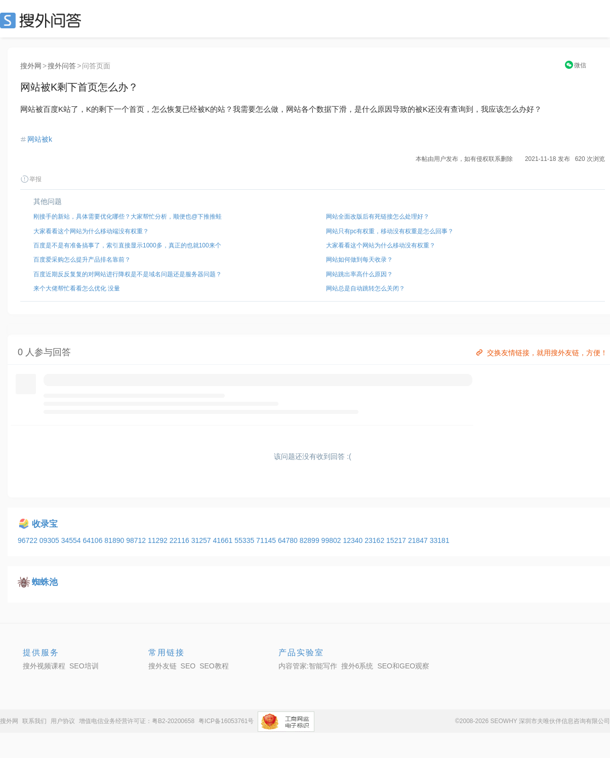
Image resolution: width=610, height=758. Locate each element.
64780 (289, 540)
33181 (440, 540)
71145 (267, 540)
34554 (72, 540)
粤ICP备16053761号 (226, 721)
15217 (397, 540)
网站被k (39, 139)
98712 (137, 540)
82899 (310, 540)
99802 (332, 540)
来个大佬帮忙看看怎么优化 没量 (76, 288)
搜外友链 (162, 666)
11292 (159, 540)
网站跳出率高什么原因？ (359, 274)
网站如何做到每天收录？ (359, 259)
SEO (43, 20)
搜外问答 (62, 66)
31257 (202, 540)
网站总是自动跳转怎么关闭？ (365, 288)
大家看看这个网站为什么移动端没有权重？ (91, 231)
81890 (115, 540)
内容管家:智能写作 (307, 666)
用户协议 (63, 721)
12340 (353, 540)
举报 (31, 179)
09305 (50, 540)
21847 (419, 540)
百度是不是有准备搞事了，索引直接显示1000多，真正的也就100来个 (127, 245)
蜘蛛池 (45, 582)
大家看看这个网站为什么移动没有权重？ (380, 245)
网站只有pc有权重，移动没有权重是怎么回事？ (390, 231)
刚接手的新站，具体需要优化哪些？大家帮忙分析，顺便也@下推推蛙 (127, 216)
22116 (180, 540)
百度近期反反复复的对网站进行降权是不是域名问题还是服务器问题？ (127, 274)
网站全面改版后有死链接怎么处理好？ (377, 216)
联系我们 (34, 721)
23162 (375, 540)
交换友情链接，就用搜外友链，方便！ (540, 353)
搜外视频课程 (44, 666)
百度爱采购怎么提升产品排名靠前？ (82, 259)
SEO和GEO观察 (403, 666)
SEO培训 (84, 666)
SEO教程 (214, 666)
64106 (93, 540)
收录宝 (45, 524)
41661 (223, 540)
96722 (28, 540)
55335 (245, 540)
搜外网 (31, 66)
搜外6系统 (357, 666)
